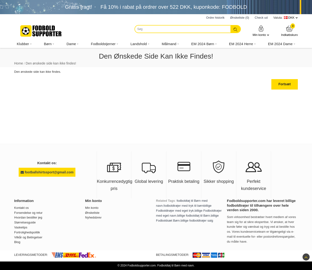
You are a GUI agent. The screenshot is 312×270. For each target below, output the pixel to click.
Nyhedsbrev (93, 217)
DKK (291, 17)
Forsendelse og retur (28, 212)
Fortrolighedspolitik (27, 232)
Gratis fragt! (78, 7)
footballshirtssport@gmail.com (47, 172)
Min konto (261, 31)
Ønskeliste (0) (239, 17)
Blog (17, 242)
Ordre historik (215, 17)
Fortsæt (284, 84)
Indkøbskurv (289, 31)
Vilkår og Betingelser (28, 237)
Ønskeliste (92, 212)
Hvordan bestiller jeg (28, 217)
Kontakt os (21, 208)
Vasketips (20, 227)
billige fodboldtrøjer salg (197, 220)
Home (18, 63)
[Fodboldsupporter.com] (41, 31)
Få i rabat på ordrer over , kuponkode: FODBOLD (173, 7)
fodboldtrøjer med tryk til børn (184, 205)
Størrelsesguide (25, 222)
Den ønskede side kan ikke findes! (51, 63)
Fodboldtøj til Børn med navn (175, 265)
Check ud (261, 17)
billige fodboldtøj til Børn (193, 215)
